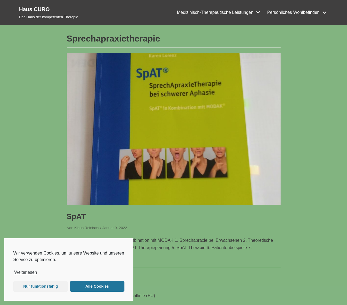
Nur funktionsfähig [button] (40, 286)
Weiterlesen (25, 272)
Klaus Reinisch (86, 228)
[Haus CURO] (48, 12)
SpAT (76, 216)
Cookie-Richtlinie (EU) (134, 295)
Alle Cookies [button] (97, 286)
